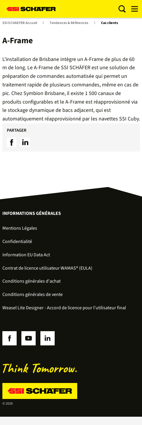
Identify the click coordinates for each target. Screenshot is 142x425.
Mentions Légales (19, 228)
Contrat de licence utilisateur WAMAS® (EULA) (47, 268)
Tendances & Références (69, 23)
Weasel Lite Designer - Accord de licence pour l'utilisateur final (64, 308)
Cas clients (109, 23)
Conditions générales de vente (32, 294)
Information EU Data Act (26, 255)
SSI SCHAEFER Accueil (19, 23)
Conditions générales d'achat (31, 281)
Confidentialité (17, 241)
